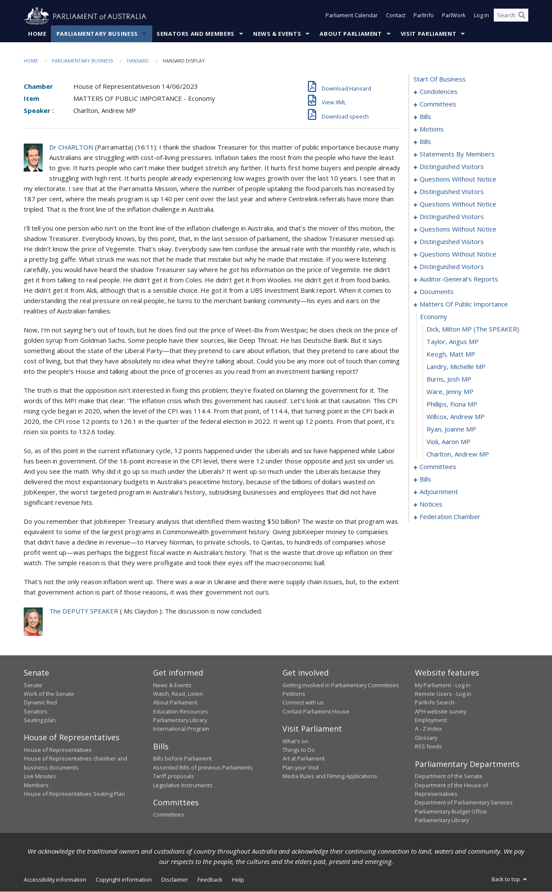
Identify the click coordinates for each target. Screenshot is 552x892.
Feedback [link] (210, 880)
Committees (168, 815)
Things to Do (298, 750)
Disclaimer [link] (174, 880)
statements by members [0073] (457, 154)
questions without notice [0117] (458, 179)
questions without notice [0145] (458, 254)
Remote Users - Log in (443, 694)
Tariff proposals (173, 776)
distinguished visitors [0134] (452, 217)
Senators (35, 711)
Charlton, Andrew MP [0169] (458, 454)
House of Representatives (58, 750)
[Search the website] (511, 16)
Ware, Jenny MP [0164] (450, 392)
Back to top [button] (510, 879)
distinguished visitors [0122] (452, 192)
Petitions (293, 694)
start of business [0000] (440, 79)
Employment (431, 720)
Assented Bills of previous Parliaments (203, 767)
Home (37, 34)
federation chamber (450, 517)
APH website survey (440, 711)
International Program (181, 729)
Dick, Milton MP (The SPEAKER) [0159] (473, 329)
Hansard (138, 61)
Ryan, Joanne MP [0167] (451, 429)
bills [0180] (425, 479)
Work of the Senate (49, 694)
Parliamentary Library (180, 720)
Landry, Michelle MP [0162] (456, 367)
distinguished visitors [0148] (452, 267)
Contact (395, 16)
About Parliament (351, 34)
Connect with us (303, 703)
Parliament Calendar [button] (352, 16)
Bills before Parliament (182, 759)
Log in (481, 16)
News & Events (277, 34)
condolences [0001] (439, 92)
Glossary (426, 738)
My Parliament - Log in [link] (442, 685)
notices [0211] (431, 504)
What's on (295, 741)
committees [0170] (438, 467)
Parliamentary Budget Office (451, 811)
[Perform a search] (521, 16)
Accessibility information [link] (55, 880)
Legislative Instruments (183, 785)
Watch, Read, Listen (178, 694)
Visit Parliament (428, 34)
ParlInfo (424, 16)
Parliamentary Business (97, 34)
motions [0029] (432, 129)
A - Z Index (428, 729)
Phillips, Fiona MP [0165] (452, 404)
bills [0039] (425, 142)
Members (36, 785)
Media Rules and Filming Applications (329, 776)
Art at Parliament (303, 759)
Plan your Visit (300, 767)
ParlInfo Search (435, 703)
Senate (33, 685)
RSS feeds (428, 747)
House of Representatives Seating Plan (74, 794)
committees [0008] (438, 104)
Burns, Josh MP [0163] (449, 379)
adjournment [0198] (439, 492)
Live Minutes (40, 776)
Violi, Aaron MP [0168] (448, 442)
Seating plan (40, 720)
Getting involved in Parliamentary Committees (340, 685)
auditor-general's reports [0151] (459, 279)
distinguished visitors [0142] (452, 242)
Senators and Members (196, 34)
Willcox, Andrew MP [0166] (456, 417)
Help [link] (238, 880)
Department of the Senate (449, 776)
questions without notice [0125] (458, 204)
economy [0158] (433, 317)
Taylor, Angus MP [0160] (453, 342)
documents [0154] (437, 292)
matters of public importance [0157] (464, 304)
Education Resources (180, 711)
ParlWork (454, 16)
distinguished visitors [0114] (452, 167)
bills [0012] (425, 117)
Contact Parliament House (315, 711)
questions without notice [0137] (458, 229)
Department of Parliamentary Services (464, 803)
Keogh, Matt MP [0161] (451, 354)
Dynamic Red (40, 703)
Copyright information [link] (124, 880)
